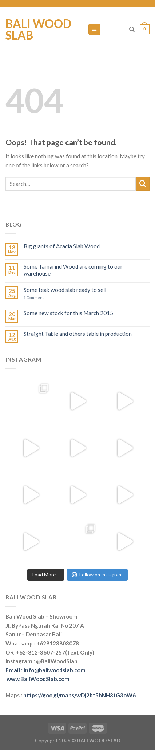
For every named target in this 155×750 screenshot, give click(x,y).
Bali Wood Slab (38, 29)
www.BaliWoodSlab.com (38, 679)
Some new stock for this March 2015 (68, 313)
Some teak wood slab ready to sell (65, 289)
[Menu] (94, 29)
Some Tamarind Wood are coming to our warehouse (73, 269)
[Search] (132, 29)
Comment (34, 297)
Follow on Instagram (97, 575)
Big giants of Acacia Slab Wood (62, 246)
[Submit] (143, 184)
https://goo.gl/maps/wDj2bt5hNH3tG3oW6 (79, 695)
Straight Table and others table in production (78, 333)
